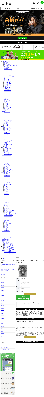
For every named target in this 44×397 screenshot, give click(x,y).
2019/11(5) (2, 300)
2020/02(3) (2, 298)
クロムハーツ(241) (3, 344)
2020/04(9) (2, 295)
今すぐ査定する (22, 38)
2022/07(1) (2, 280)
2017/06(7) (2, 328)
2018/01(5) (2, 318)
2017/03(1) (2, 333)
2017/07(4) (2, 326)
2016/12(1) (2, 336)
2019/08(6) (2, 305)
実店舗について (19, 8)
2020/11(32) (2, 287)
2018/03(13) (2, 315)
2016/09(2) (2, 339)
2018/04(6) (2, 313)
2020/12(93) (2, 285)
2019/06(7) (2, 308)
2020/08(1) (2, 292)
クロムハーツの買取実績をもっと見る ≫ (30, 332)
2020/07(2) (2, 293)
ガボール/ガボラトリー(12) (4, 347)
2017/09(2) (2, 323)
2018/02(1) (2, 316)
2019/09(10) (2, 303)
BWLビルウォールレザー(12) (5, 349)
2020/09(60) (2, 290)
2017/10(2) (2, 321)
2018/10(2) (2, 310)
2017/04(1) (2, 331)
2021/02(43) (2, 282)
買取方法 (5, 8)
